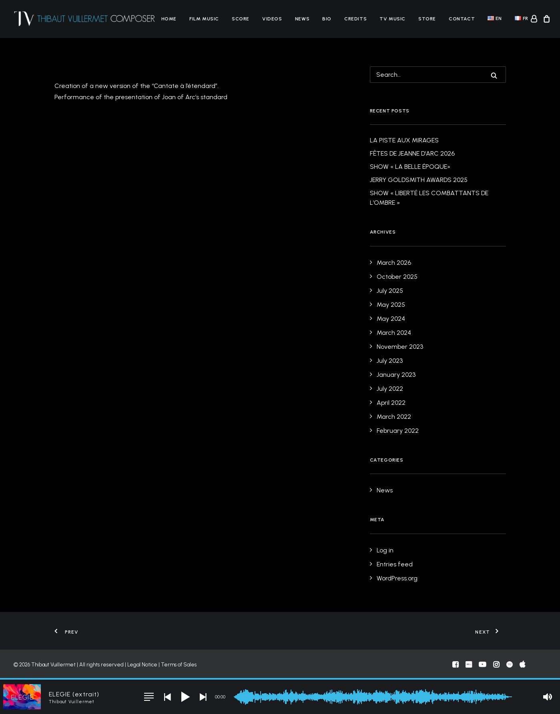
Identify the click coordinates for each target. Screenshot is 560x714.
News (302, 19)
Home (169, 19)
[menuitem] (169, 19)
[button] (494, 75)
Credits (355, 19)
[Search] (438, 74)
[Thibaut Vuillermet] (85, 19)
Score (240, 19)
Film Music (204, 19)
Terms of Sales (179, 665)
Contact (462, 19)
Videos (272, 19)
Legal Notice (142, 665)
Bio (326, 19)
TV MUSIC (392, 19)
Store (427, 19)
